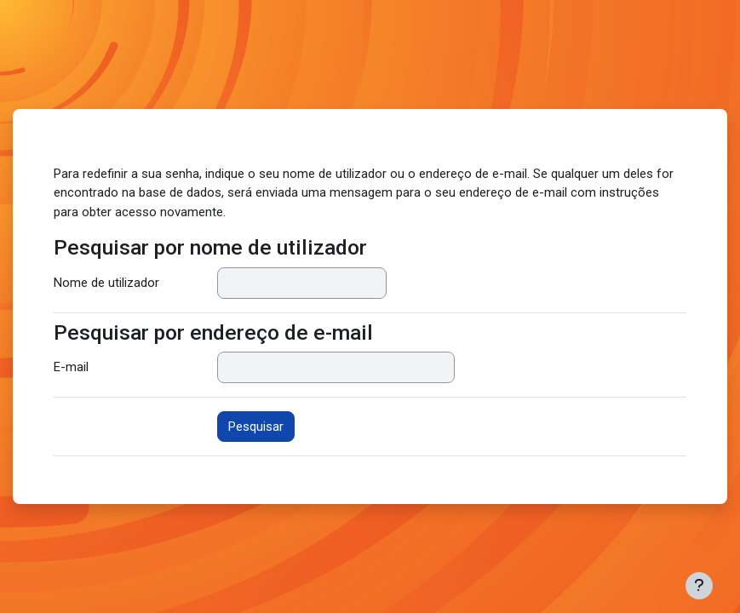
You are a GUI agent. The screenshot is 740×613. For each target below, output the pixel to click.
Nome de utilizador (106, 282)
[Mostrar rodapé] (699, 585)
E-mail (71, 367)
